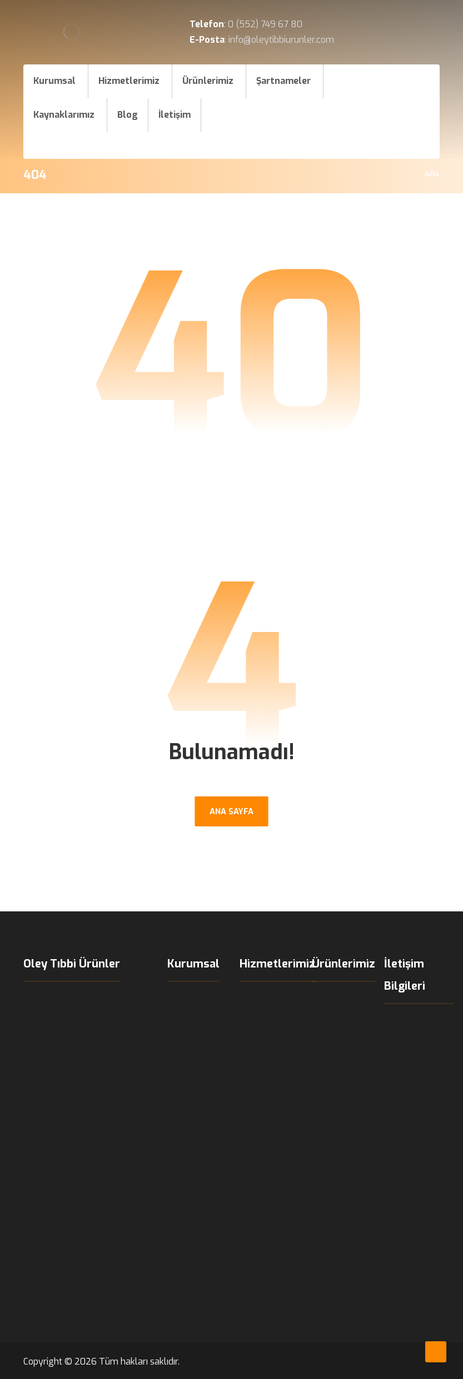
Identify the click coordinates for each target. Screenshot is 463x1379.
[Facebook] (369, 113)
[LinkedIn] (391, 142)
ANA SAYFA (231, 811)
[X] (369, 142)
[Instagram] (391, 113)
